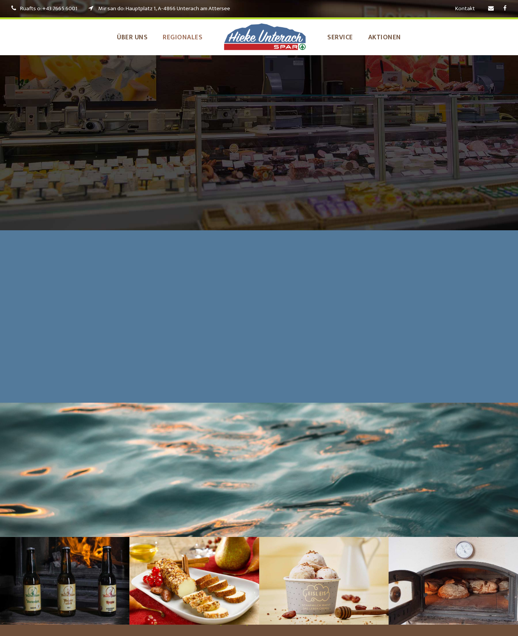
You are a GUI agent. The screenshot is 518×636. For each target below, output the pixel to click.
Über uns (123, 37)
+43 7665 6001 (63, 8)
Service (344, 37)
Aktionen (394, 37)
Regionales (180, 37)
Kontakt (465, 8)
